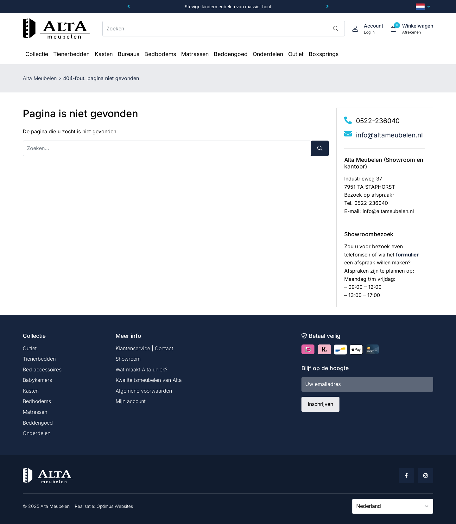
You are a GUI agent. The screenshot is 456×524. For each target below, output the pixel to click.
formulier (407, 254)
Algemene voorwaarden (144, 391)
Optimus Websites (115, 506)
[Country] (392, 506)
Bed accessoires (42, 369)
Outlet (30, 348)
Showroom (128, 359)
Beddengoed (38, 423)
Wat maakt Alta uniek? (142, 369)
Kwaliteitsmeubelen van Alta (149, 380)
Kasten (31, 391)
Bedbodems (37, 401)
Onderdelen (36, 433)
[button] (128, 7)
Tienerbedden (39, 359)
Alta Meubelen (40, 78)
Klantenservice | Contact (144, 348)
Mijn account (131, 401)
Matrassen (35, 412)
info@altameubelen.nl (389, 135)
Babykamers (37, 380)
